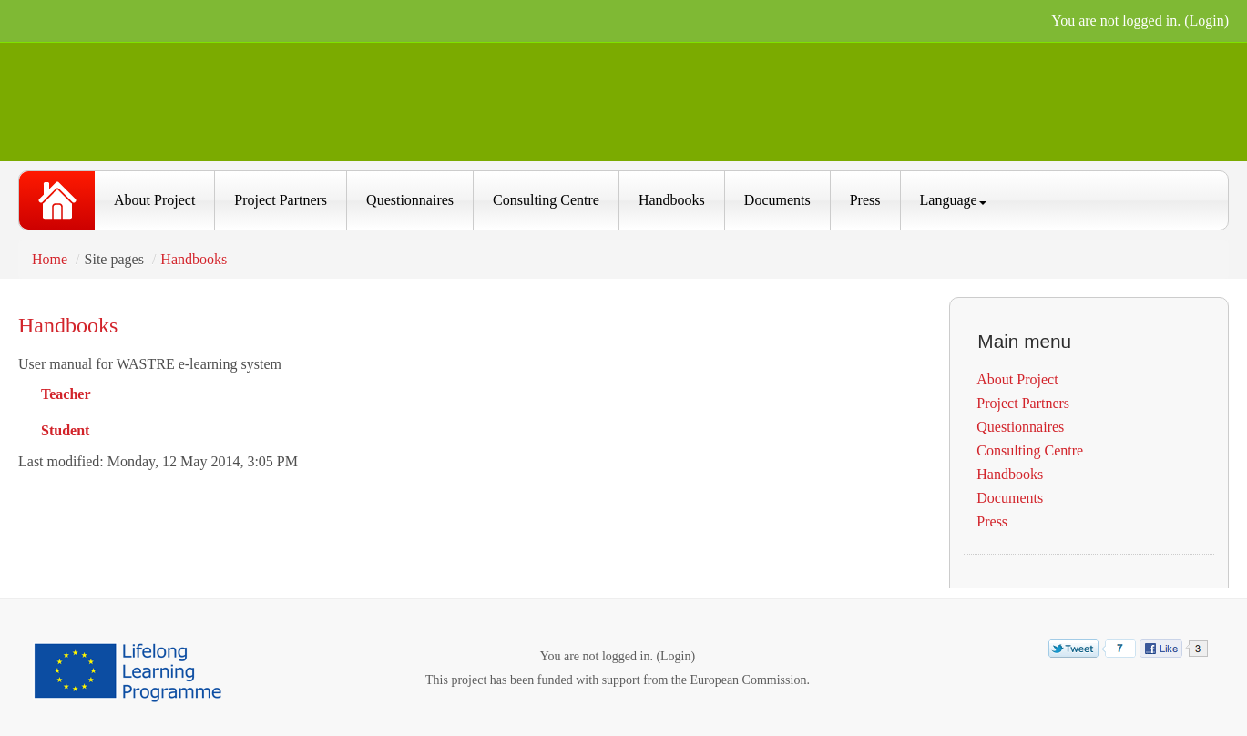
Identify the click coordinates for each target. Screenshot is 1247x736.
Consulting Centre (546, 200)
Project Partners (280, 200)
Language (953, 200)
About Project (154, 200)
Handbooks (672, 200)
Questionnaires (410, 200)
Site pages (114, 259)
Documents (777, 200)
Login (1206, 20)
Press (865, 200)
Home (49, 259)
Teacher (66, 394)
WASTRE (57, 200)
